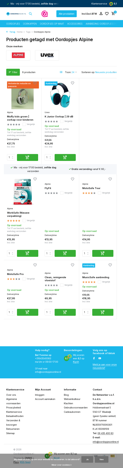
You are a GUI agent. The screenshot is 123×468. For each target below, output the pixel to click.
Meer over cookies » (62, 465)
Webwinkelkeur (72, 399)
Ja (87, 459)
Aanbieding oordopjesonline (103, 23)
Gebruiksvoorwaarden (76, 407)
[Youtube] (99, 358)
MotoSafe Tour (54, 188)
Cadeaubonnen (72, 412)
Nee (102, 459)
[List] (61, 72)
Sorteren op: (88, 72)
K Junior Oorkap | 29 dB (59, 116)
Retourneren (13, 429)
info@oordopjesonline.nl (106, 441)
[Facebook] (94, 358)
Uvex (47, 112)
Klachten (68, 403)
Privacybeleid (13, 407)
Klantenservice (99, 3)
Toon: (68, 72)
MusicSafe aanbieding (58, 244)
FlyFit (10, 188)
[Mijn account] (100, 13)
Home (21, 32)
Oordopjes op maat (52, 23)
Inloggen (39, 394)
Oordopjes (13, 23)
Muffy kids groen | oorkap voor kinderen (20, 118)
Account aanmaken (45, 399)
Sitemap (10, 433)
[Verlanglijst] (107, 13)
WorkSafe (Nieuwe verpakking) (93, 118)
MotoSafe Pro (90, 188)
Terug (10, 32)
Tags (29, 32)
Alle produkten (66, 13)
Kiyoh (76, 361)
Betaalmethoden (15, 416)
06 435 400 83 (105, 433)
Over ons (11, 394)
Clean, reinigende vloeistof (18, 246)
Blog (66, 394)
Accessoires (74, 23)
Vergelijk (29, 124)
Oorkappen (30, 23)
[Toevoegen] (27, 157)
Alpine (10, 112)
